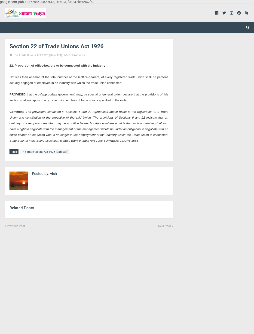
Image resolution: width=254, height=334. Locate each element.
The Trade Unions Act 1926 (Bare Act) (37, 55)
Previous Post (16, 225)
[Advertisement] (89, 277)
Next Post (164, 225)
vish (53, 173)
